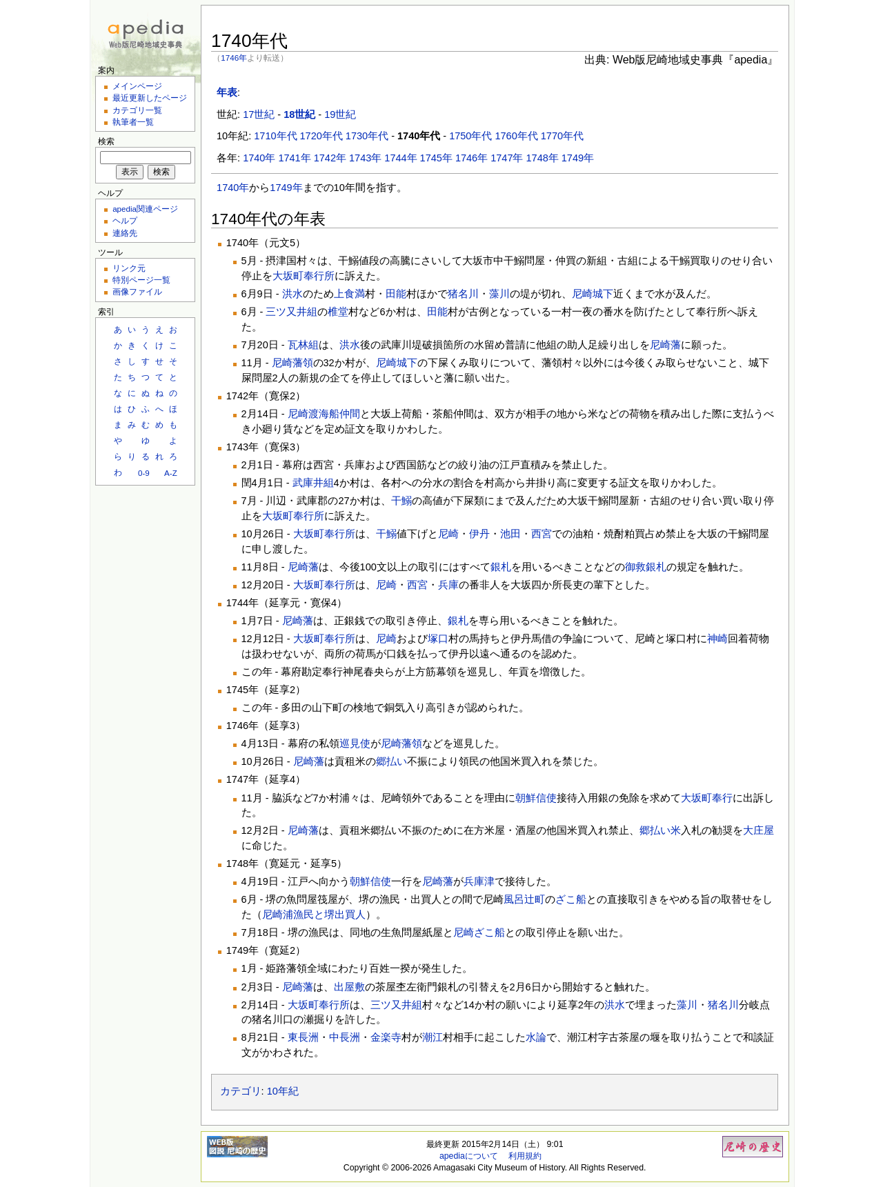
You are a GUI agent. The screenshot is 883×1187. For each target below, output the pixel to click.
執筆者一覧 (133, 121)
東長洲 (303, 1037)
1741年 (294, 157)
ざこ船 (570, 899)
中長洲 (344, 1037)
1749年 (578, 157)
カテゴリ (240, 1091)
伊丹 (479, 533)
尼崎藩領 (292, 362)
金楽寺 (385, 1037)
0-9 (144, 472)
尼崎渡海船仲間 (324, 413)
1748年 (542, 157)
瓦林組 (303, 344)
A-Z (170, 472)
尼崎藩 (665, 344)
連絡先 (124, 232)
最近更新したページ (149, 97)
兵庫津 (479, 881)
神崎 (717, 638)
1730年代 (367, 135)
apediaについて (468, 1156)
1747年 (506, 157)
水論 (536, 1037)
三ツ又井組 (291, 311)
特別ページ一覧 (141, 279)
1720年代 (321, 135)
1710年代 (275, 135)
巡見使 (354, 743)
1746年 (234, 57)
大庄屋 (758, 830)
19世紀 (340, 114)
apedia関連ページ (145, 208)
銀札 (500, 566)
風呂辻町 (524, 899)
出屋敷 (349, 987)
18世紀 (299, 114)
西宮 (541, 533)
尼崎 (448, 533)
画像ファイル (137, 291)
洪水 (292, 293)
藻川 (499, 293)
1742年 (330, 157)
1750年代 (470, 135)
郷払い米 (660, 830)
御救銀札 (645, 566)
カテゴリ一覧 (137, 110)
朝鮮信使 (536, 798)
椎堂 (338, 311)
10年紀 (283, 1091)
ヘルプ (124, 220)
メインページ (137, 85)
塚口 (438, 638)
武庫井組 (313, 482)
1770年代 (562, 135)
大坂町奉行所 (303, 275)
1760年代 (516, 135)
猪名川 (463, 293)
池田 (510, 533)
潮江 (432, 1037)
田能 (396, 293)
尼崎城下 (592, 293)
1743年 (365, 157)
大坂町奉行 (707, 798)
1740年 (259, 157)
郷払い (391, 761)
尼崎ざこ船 (479, 932)
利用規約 (525, 1156)
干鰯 (401, 500)
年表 (227, 92)
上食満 (349, 293)
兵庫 (448, 584)
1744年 (400, 157)
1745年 (436, 157)
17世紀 (259, 114)
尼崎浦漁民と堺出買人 (314, 914)
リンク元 (129, 267)
